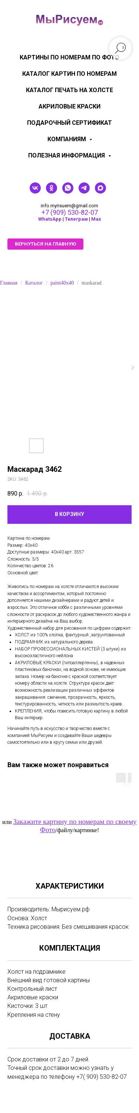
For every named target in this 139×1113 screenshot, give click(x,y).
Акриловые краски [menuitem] (69, 106)
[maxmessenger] (100, 191)
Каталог (34, 283)
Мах (96, 219)
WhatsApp (50, 219)
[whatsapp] (67, 191)
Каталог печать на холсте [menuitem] (69, 90)
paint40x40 (62, 283)
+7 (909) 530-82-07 (70, 212)
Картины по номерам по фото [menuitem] (69, 57)
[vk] (35, 191)
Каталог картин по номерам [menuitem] (69, 73)
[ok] (51, 191)
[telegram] (84, 191)
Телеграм (76, 219)
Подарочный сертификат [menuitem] (69, 122)
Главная (8, 283)
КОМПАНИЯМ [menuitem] (67, 139)
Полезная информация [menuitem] (67, 155)
